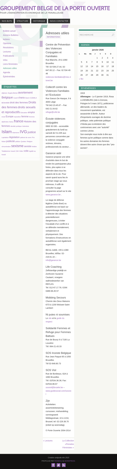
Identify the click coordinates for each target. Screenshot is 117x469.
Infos (5, 60)
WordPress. (70, 461)
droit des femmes (19, 102)
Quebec (23, 141)
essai (3, 117)
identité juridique (16, 126)
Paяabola (58, 461)
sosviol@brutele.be (54, 387)
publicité (10, 141)
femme (25, 116)
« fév (81, 79)
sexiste (27, 146)
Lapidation (5, 137)
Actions (6, 39)
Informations (53, 37)
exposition (17, 117)
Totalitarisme (6, 151)
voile (26, 151)
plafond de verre (25, 137)
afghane (4, 93)
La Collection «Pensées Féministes (68, 444)
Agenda (6, 72)
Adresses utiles (10, 68)
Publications (8, 56)
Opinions (7, 43)
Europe (9, 116)
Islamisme (15, 132)
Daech (27, 98)
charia (21, 97)
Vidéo (21, 151)
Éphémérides (9, 76)
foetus (11, 122)
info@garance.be (53, 260)
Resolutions (8, 47)
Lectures (47, 440)
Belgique (7, 97)
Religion (29, 141)
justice (32, 132)
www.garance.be (53, 194)
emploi (31, 112)
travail (13, 151)
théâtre (34, 146)
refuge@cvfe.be (53, 112)
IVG (23, 131)
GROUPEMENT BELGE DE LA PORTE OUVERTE (55, 8)
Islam (7, 131)
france (18, 121)
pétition (17, 141)
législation (14, 137)
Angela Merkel (12, 93)
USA (17, 151)
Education (24, 112)
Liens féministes (10, 64)
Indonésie (25, 126)
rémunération (6, 146)
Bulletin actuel (9, 31)
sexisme (17, 146)
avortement (25, 92)
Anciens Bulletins (10, 35)
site (50, 318)
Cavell (15, 98)
